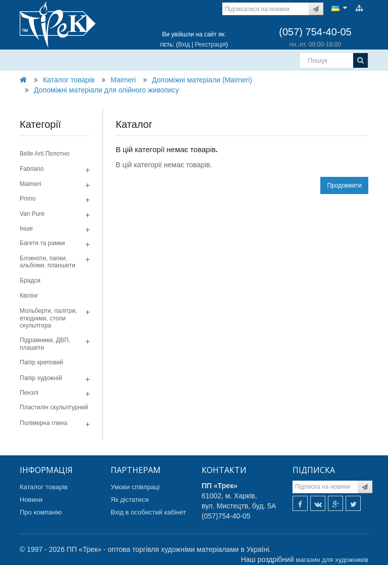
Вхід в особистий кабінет (148, 512)
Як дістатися (130, 499)
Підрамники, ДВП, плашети (45, 344)
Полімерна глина (43, 423)
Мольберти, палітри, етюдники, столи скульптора (48, 318)
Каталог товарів (68, 80)
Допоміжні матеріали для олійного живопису (106, 90)
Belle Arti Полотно (44, 153)
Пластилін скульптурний (54, 407)
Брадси (30, 280)
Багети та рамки (42, 243)
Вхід (184, 44)
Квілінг (29, 295)
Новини (31, 499)
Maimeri (123, 80)
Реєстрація (210, 44)
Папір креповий (41, 362)
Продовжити (344, 185)
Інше (26, 228)
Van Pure (32, 213)
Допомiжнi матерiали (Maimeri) (202, 80)
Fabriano (31, 168)
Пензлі (29, 392)
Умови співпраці (135, 487)
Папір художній (41, 378)
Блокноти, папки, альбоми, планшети (47, 262)
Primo (27, 198)
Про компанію (41, 512)
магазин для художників (332, 559)
